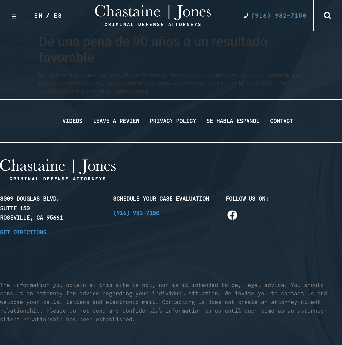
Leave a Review (116, 121)
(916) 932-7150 (136, 213)
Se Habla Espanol (233, 121)
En (38, 15)
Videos (72, 121)
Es (58, 15)
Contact (281, 121)
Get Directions (23, 232)
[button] (327, 15)
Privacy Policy (173, 121)
